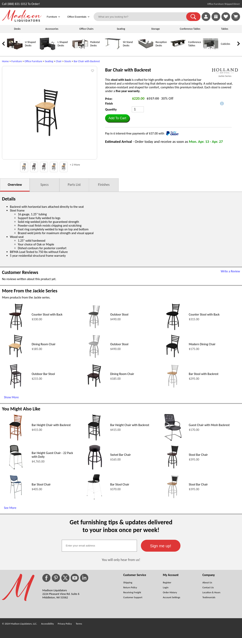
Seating (121, 29)
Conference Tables (190, 29)
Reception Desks (161, 43)
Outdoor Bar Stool (43, 374)
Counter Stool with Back (47, 314)
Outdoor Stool (119, 314)
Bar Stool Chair (41, 484)
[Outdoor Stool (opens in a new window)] (94, 330)
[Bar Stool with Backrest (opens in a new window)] (173, 389)
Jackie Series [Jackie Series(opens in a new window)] (225, 75)
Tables (224, 29)
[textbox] (99, 546)
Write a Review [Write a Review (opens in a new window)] (230, 271)
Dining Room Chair (44, 344)
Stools (67, 61)
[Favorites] (225, 20)
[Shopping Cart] (235, 16)
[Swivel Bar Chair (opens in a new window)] (94, 470)
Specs (44, 184)
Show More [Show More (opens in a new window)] (11, 397)
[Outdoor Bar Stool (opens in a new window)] (16, 389)
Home (5, 61)
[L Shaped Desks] (47, 50)
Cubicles (225, 44)
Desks (17, 29)
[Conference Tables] (178, 50)
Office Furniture (33, 61)
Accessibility (47, 623)
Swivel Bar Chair (120, 455)
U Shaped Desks (30, 43)
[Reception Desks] (145, 50)
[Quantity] (138, 109)
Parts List (74, 184)
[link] (235, 16)
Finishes (103, 184)
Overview (15, 184)
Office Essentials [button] (78, 17)
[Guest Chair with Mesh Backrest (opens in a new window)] (173, 440)
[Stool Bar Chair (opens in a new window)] (173, 470)
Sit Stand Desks (128, 43)
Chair (59, 61)
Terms (79, 623)
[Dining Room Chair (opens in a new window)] (16, 359)
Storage (155, 29)
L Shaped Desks (63, 43)
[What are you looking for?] (142, 16)
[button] (193, 16)
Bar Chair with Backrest (87, 61)
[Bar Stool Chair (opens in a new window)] (15, 500)
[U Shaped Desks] (15, 50)
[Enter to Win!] (216, 20)
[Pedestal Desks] (80, 50)
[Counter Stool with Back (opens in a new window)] (16, 330)
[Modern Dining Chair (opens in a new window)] (173, 359)
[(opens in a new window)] (225, 70)
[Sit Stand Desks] (113, 50)
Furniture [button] (53, 17)
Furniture (16, 61)
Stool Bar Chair (198, 455)
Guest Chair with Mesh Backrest (209, 425)
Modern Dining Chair (202, 344)
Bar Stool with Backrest (203, 374)
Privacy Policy (65, 623)
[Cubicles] (211, 50)
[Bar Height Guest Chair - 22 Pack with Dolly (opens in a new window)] (16, 470)
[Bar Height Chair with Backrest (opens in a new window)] (16, 440)
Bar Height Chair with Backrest (51, 425)
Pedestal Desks (95, 43)
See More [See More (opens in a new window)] (10, 508)
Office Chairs (86, 29)
